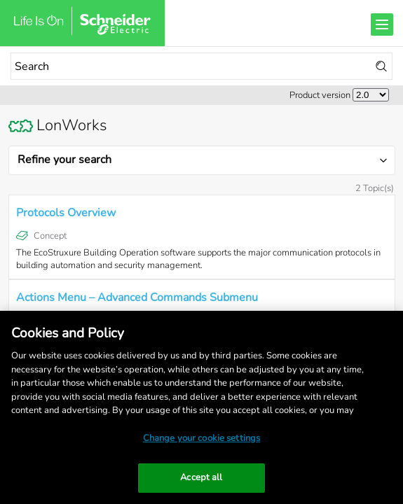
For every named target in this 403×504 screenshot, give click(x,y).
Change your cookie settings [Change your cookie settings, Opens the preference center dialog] (202, 438)
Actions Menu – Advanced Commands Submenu (137, 297)
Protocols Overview (66, 212)
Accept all (201, 477)
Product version (319, 95)
